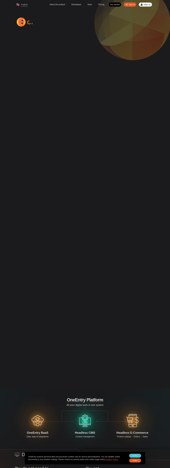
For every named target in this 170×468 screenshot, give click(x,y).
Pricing (101, 4)
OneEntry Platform (85, 399)
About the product (57, 4)
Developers (76, 4)
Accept (135, 456)
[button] (22, 5)
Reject (135, 460)
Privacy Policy (111, 459)
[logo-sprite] (36, 22)
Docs (90, 4)
